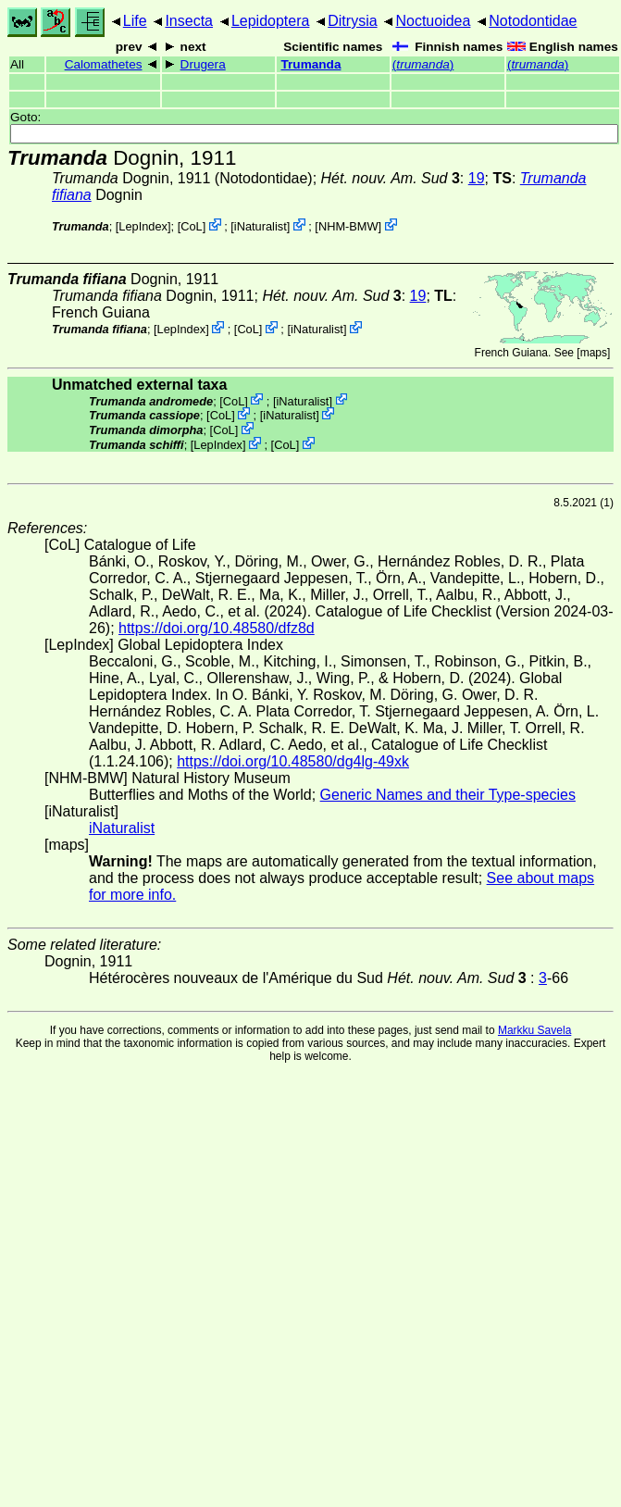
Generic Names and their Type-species (448, 795)
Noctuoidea (432, 21)
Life (135, 21)
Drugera (203, 64)
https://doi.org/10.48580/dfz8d (216, 628)
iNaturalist (260, 226)
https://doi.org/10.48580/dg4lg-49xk (293, 761)
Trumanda (311, 64)
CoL (191, 226)
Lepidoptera (270, 21)
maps (593, 352)
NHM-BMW (348, 226)
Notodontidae (533, 21)
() (423, 64)
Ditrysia (352, 21)
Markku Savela (534, 1030)
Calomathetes (104, 64)
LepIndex (143, 226)
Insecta (189, 21)
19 (476, 178)
